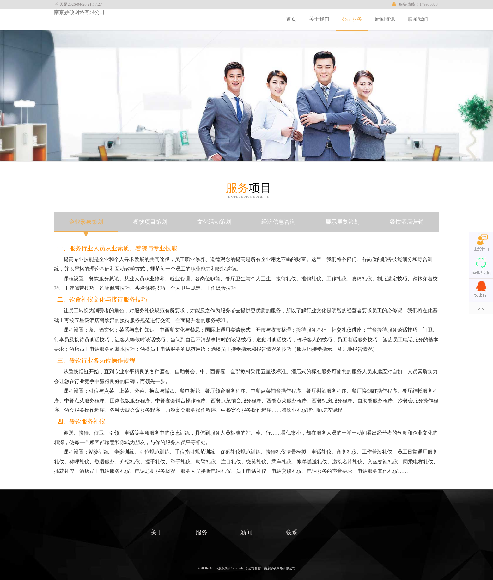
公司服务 (352, 19)
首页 (291, 19)
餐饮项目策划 (150, 222)
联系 (291, 532)
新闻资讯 (385, 19)
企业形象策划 (86, 222)
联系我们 (418, 19)
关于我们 (319, 19)
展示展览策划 (343, 222)
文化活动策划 (214, 222)
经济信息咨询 (278, 222)
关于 (157, 532)
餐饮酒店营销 (407, 222)
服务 (202, 532)
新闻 (246, 532)
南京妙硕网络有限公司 (79, 12)
